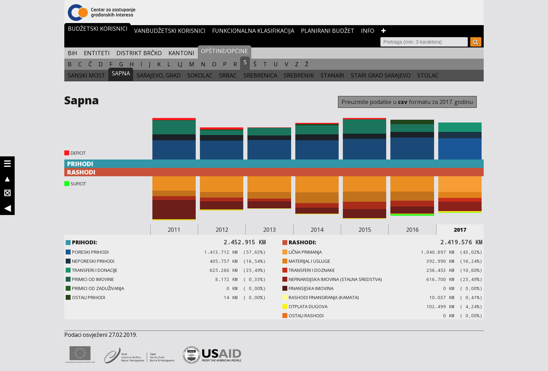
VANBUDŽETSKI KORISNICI (170, 31)
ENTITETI (97, 53)
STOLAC (428, 75)
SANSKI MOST (86, 75)
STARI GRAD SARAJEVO (381, 75)
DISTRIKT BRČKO (139, 53)
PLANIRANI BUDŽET (327, 31)
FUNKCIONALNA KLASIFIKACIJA (253, 31)
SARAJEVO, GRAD (159, 75)
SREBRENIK (299, 75)
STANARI (332, 75)
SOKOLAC (199, 75)
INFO (367, 31)
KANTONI (181, 53)
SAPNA (121, 73)
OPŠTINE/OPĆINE (224, 51)
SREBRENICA (260, 75)
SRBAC (228, 75)
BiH (72, 53)
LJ (180, 64)
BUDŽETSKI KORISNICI (98, 28)
